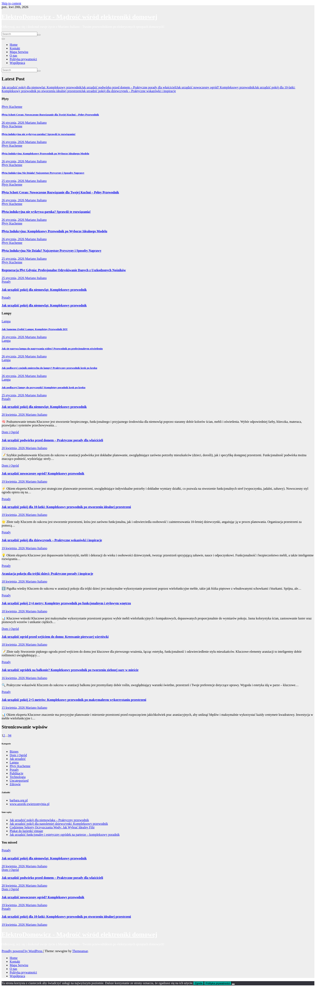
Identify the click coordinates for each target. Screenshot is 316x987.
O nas (13, 55)
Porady (6, 281)
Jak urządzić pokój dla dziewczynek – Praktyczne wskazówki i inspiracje (52, 540)
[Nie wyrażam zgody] (233, 984)
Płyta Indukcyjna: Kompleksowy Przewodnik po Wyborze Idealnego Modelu (45, 153)
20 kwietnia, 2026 (14, 414)
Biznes (14, 751)
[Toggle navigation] (3, 38)
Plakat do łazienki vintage (26, 831)
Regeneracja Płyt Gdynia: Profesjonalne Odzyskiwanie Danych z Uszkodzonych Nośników (64, 270)
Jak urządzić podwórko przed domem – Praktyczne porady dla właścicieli (52, 440)
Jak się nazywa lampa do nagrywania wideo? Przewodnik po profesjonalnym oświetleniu (52, 348)
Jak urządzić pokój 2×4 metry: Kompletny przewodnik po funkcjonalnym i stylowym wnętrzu (66, 603)
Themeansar (80, 951)
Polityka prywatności (23, 59)
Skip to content (11, 3)
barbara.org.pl (19, 800)
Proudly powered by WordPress (22, 951)
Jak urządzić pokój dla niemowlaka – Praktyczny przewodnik (49, 820)
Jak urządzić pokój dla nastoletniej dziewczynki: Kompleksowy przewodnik (59, 823)
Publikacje (16, 773)
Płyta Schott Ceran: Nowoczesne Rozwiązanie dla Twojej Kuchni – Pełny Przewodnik (50, 114)
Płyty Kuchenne (12, 106)
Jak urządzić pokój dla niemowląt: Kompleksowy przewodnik (44, 289)
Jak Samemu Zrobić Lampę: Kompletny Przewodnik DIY (35, 329)
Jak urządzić (18, 759)
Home (14, 44)
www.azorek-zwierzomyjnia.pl (29, 804)
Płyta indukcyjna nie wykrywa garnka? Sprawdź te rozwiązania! (38, 134)
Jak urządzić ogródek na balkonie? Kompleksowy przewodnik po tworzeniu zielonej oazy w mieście (70, 670)
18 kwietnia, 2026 (14, 581)
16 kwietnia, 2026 (14, 678)
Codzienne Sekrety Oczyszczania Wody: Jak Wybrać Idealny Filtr (52, 827)
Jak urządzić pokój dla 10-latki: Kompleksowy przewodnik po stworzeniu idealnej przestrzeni (66, 507)
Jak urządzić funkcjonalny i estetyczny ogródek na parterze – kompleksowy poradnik (65, 834)
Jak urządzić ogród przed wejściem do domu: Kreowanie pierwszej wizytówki (55, 636)
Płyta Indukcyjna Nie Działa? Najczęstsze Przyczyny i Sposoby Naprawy (43, 172)
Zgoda (198, 983)
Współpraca (17, 62)
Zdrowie (15, 784)
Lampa (6, 321)
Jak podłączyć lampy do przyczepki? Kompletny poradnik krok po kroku (43, 387)
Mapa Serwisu (19, 52)
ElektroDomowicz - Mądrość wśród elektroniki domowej (79, 16)
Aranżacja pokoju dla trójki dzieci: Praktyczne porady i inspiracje (47, 573)
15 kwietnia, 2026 (14, 707)
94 (9, 735)
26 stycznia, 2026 (13, 122)
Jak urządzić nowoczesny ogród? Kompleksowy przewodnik (43, 473)
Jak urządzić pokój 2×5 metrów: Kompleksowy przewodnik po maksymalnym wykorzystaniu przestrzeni (74, 699)
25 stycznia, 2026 (13, 181)
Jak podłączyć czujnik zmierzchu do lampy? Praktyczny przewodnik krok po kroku (49, 367)
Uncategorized (19, 780)
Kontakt (15, 48)
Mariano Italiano (36, 122)
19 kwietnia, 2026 (14, 481)
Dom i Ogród (10, 432)
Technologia (18, 777)
